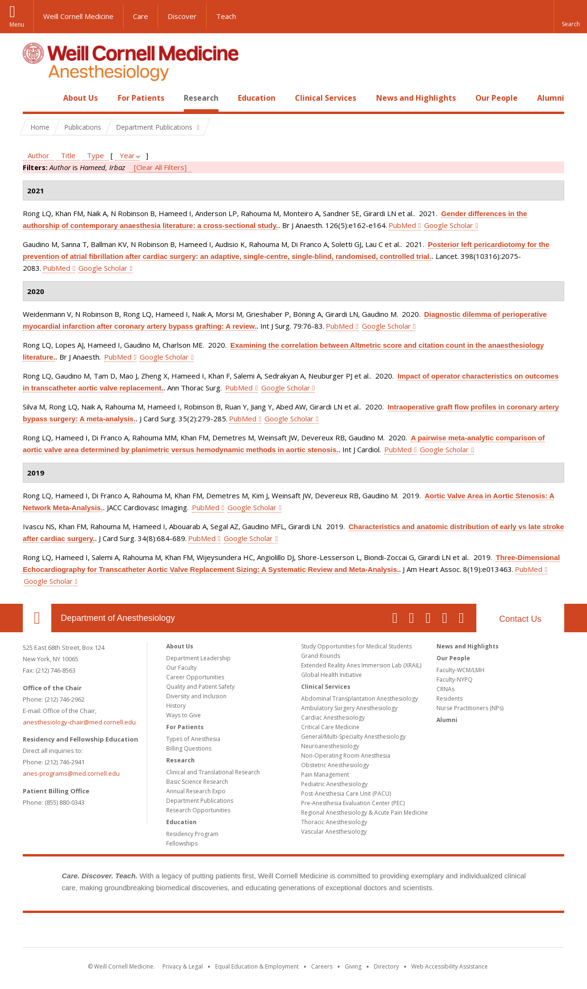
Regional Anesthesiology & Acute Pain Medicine (364, 812)
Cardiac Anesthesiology (333, 717)
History (176, 706)
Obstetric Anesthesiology (335, 765)
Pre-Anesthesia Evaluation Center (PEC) (353, 803)
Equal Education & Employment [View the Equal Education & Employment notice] (257, 966)
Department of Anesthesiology (118, 618)
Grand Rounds (320, 656)
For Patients (141, 98)
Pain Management (325, 774)
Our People (496, 98)
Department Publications (199, 801)
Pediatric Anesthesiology (334, 784)
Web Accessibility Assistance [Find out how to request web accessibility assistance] (449, 966)
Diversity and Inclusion (196, 696)
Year (127, 155)
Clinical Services (325, 98)
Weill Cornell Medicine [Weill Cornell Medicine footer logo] (293, 932)
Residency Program (192, 834)
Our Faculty (181, 668)
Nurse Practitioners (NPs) (469, 708)
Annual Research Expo (196, 791)
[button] (570, 16)
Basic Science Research (197, 782)
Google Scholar (448, 225)
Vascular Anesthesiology (334, 831)
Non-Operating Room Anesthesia (345, 755)
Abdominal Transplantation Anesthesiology (359, 698)
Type (95, 155)
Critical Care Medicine (330, 727)
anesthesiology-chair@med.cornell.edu (79, 722)
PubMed (402, 225)
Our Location (37, 618)
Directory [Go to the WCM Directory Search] (386, 966)
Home (33, 98)
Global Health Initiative (331, 675)
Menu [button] (16, 24)
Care (140, 16)
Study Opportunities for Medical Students (356, 646)
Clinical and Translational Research (213, 772)
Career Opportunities (195, 677)
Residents (449, 698)
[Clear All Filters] (160, 167)
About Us (80, 98)
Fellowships (182, 843)
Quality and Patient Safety (200, 687)
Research (201, 98)
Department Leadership (198, 658)
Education (256, 98)
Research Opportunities (198, 810)
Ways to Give (183, 715)
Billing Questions (188, 748)
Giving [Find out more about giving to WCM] (353, 966)
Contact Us (520, 619)
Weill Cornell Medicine (78, 16)
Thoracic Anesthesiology (334, 822)
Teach (226, 16)
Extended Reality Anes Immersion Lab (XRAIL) (361, 665)
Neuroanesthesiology (330, 746)
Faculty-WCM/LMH (460, 670)
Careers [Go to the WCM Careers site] (321, 966)
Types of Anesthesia (193, 739)
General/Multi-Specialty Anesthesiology (353, 736)
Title (68, 155)
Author (38, 155)
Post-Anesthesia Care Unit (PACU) (346, 793)
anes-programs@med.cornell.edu (71, 773)
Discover (182, 16)
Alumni (550, 98)
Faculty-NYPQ (454, 679)
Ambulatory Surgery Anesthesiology (349, 708)
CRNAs (445, 689)
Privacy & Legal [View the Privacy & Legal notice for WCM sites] (182, 966)
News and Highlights (416, 98)
